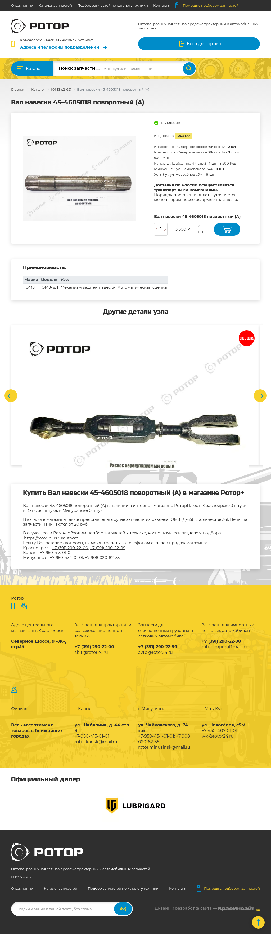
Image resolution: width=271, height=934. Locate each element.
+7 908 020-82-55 (102, 557)
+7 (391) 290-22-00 (70, 547)
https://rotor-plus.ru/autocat (51, 537)
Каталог (34, 68)
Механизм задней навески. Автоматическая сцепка (114, 287)
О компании (22, 5)
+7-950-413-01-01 (56, 552)
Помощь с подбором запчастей (207, 5)
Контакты (161, 5)
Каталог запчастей (55, 5)
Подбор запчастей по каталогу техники (112, 5)
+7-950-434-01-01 (66, 557)
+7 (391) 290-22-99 (107, 547)
